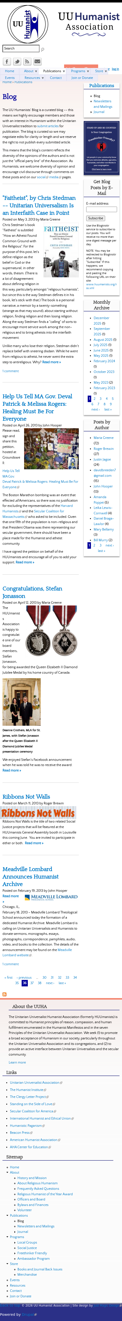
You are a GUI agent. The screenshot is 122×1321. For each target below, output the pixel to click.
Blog (97, 96)
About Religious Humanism (37, 1183)
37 (32, 983)
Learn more (17, 1063)
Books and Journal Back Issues (39, 1269)
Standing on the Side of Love (32, 1104)
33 (67, 978)
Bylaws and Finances (32, 1205)
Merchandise (27, 1275)
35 (17, 983)
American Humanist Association (35, 1140)
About (28, 71)
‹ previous (24, 978)
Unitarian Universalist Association (36, 1083)
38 (39, 983)
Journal (99, 112)
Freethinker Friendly (32, 1253)
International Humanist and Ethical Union (42, 1119)
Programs (78, 71)
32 (59, 978)
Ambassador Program (33, 1259)
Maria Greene (104, 438)
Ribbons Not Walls (26, 797)
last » (62, 983)
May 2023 (101, 383)
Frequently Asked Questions (38, 1189)
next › (50, 983)
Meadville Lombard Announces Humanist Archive (30, 877)
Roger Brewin (104, 449)
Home (7, 82)
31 (52, 978)
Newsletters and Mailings (35, 1226)
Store (99, 71)
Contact (56, 78)
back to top (10, 1305)
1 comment (10, 371)
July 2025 (101, 345)
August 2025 (103, 340)
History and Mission (32, 1178)
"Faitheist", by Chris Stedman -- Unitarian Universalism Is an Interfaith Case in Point (39, 205)
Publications (23, 82)
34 (75, 978)
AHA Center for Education (30, 1147)
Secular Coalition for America (33, 1111)
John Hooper (103, 486)
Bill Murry (101, 540)
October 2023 (104, 372)
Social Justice (27, 1248)
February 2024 (104, 361)
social (42, 177)
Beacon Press (21, 1133)
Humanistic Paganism (27, 1126)
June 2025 (101, 351)
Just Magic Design (108, 1305)
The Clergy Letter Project (29, 1097)
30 (44, 978)
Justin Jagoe (102, 460)
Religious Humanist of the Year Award (45, 1194)
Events (10, 78)
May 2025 (101, 356)
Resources (32, 78)
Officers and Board (31, 1199)
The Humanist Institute (28, 1090)
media (55, 177)
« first (8, 978)
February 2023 (104, 388)
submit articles (48, 126)
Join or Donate (82, 78)
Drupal (29, 1315)
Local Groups (27, 1243)
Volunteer (24, 1210)
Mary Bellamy (104, 530)
